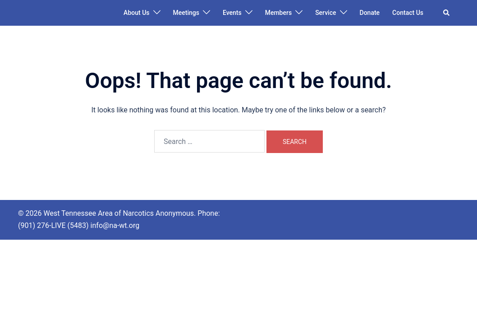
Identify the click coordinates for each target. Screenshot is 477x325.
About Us (136, 12)
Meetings (186, 12)
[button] (446, 12)
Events (232, 12)
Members (278, 12)
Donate (370, 12)
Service (325, 12)
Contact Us (407, 12)
